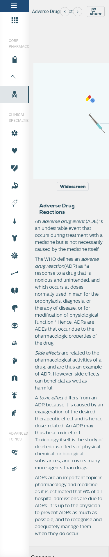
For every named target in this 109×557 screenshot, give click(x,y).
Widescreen (72, 187)
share (95, 12)
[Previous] (64, 11)
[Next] (77, 11)
